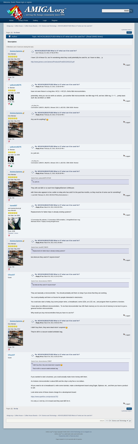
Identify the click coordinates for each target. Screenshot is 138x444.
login (22, 2)
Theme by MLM (74, 436)
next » (130, 29)
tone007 (13, 205)
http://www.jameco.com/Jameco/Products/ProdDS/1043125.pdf (52, 62)
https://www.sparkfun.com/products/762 (44, 396)
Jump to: (102, 420)
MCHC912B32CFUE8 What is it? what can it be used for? (56, 51)
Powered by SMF (63, 436)
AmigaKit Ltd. (88, 431)
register (29, 2)
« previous (124, 29)
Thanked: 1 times (13, 233)
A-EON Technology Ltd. (76, 431)
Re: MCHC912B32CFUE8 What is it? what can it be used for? (57, 84)
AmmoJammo (16, 51)
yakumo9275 (15, 85)
